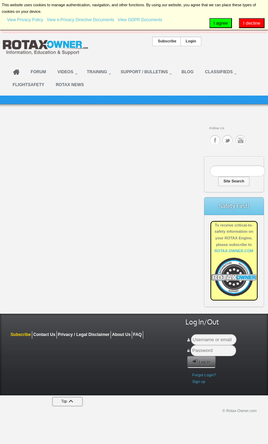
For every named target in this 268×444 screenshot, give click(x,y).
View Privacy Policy (25, 19)
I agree (221, 23)
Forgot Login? (204, 375)
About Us (121, 334)
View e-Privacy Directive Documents (80, 19)
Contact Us (44, 334)
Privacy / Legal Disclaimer (84, 334)
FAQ (137, 334)
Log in (201, 361)
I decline (251, 23)
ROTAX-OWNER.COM (233, 251)
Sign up (198, 381)
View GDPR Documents (140, 19)
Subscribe (167, 41)
